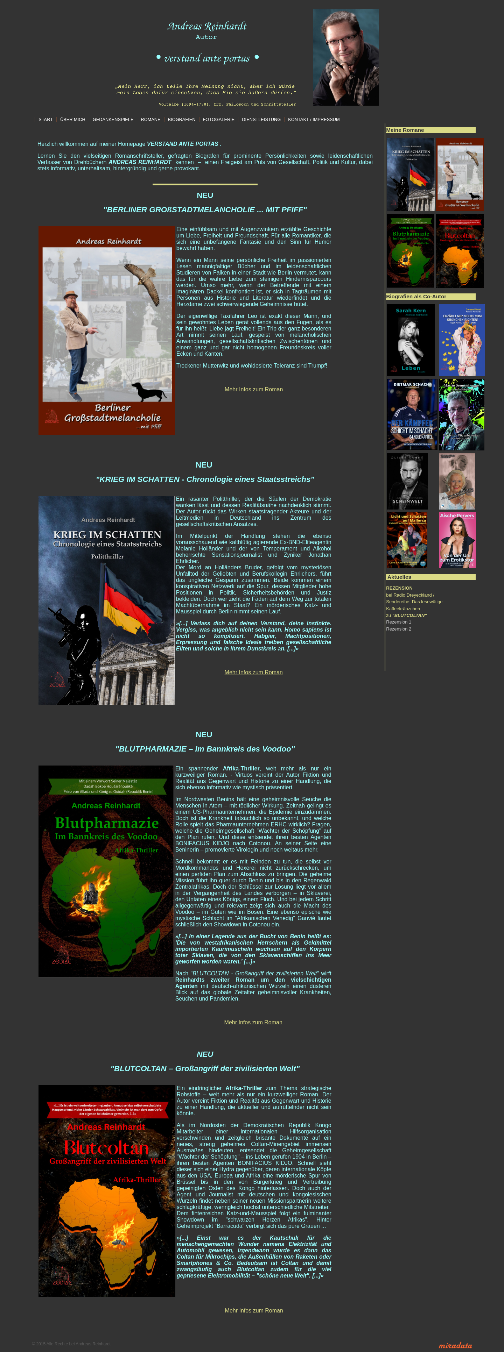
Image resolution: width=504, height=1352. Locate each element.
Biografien (182, 119)
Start (45, 119)
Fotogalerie (219, 119)
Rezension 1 (398, 622)
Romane (150, 119)
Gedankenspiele (113, 119)
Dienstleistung (261, 119)
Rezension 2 (398, 629)
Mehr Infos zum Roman (254, 389)
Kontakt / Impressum (314, 119)
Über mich (72, 119)
